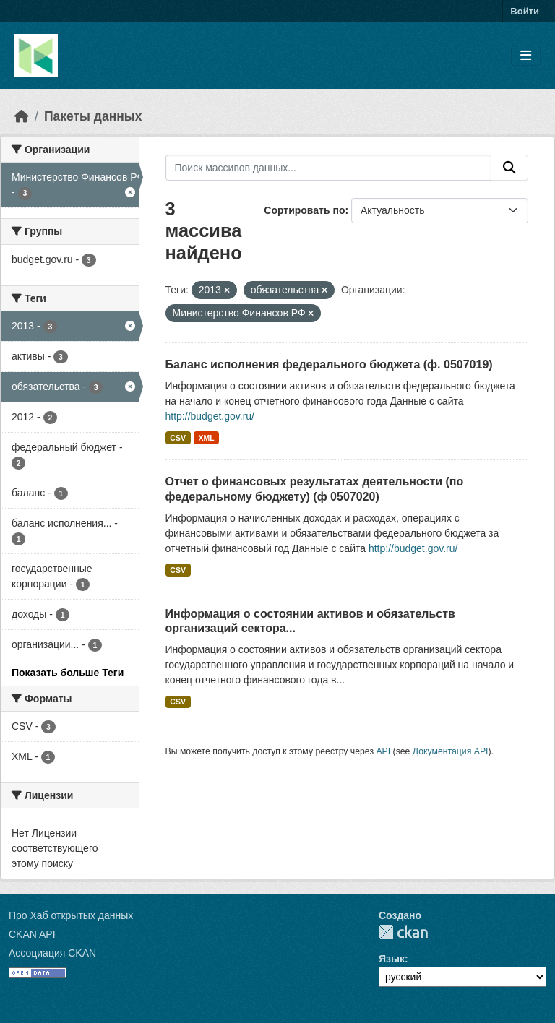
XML (206, 437)
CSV (178, 437)
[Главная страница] (21, 116)
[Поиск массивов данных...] (328, 168)
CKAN (403, 932)
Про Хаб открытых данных (71, 915)
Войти (524, 11)
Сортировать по (304, 210)
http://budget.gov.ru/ (210, 416)
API (383, 751)
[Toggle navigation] (526, 56)
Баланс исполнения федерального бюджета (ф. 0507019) (329, 364)
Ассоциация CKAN (52, 953)
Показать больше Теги (68, 672)
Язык (392, 958)
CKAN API (32, 934)
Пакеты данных (93, 116)
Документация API (451, 751)
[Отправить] (509, 168)
